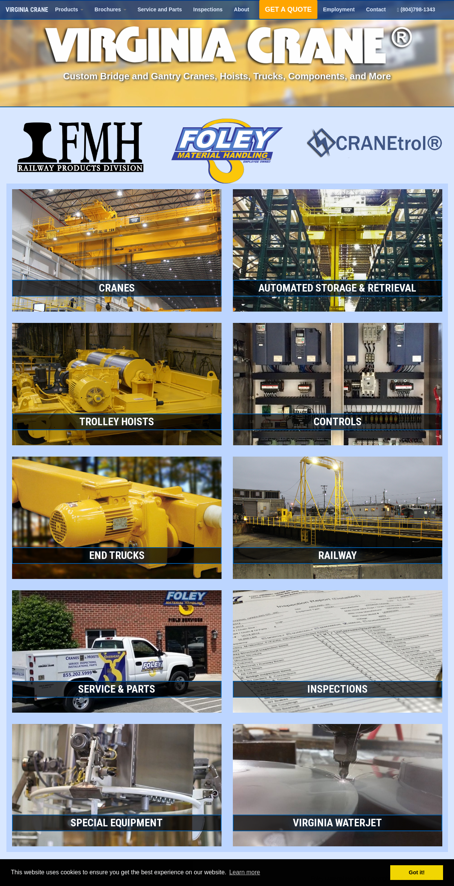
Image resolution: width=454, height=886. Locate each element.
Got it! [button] (417, 872)
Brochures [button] (110, 9)
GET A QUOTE (288, 9)
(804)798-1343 (416, 9)
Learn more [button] (244, 872)
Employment (339, 9)
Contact (376, 9)
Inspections (208, 9)
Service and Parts (160, 9)
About (241, 9)
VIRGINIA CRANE (27, 9)
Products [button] (69, 9)
